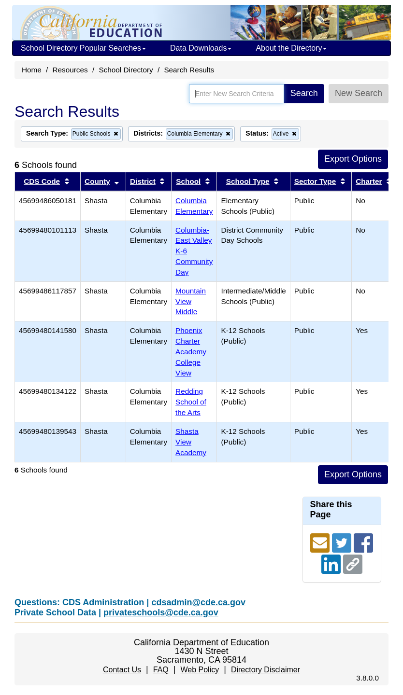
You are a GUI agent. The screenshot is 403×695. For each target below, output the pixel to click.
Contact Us (122, 670)
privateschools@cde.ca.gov (160, 612)
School (188, 181)
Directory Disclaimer (265, 670)
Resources (70, 70)
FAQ (161, 670)
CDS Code (42, 181)
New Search (358, 93)
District (143, 181)
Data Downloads (200, 48)
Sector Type (315, 181)
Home (32, 70)
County (97, 181)
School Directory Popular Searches (83, 48)
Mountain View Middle (190, 301)
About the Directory (291, 48)
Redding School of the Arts (190, 402)
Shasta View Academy (190, 442)
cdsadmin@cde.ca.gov (198, 602)
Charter (369, 181)
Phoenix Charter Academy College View (190, 351)
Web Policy (199, 670)
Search (304, 93)
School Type (248, 181)
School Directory (126, 70)
